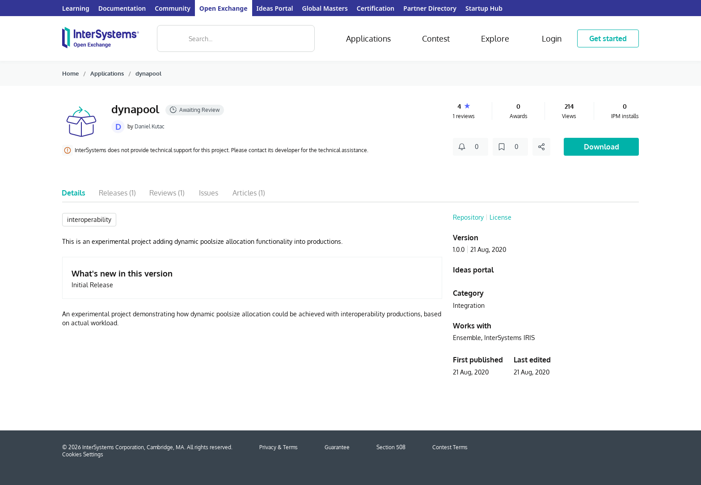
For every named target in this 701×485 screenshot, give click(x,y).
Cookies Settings (82, 454)
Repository (468, 217)
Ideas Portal (275, 8)
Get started (608, 38)
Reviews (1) (167, 192)
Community (172, 8)
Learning (75, 8)
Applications (368, 38)
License (500, 217)
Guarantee (337, 447)
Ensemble (467, 337)
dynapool (148, 73)
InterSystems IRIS (509, 337)
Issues (208, 192)
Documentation (122, 8)
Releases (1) (117, 192)
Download (601, 146)
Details (73, 192)
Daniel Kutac (150, 126)
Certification (375, 8)
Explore (495, 38)
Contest (436, 38)
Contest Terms (450, 447)
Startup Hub (484, 8)
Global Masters (325, 8)
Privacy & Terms (278, 447)
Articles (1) (248, 192)
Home (70, 73)
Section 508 (390, 447)
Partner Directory (429, 8)
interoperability (89, 219)
